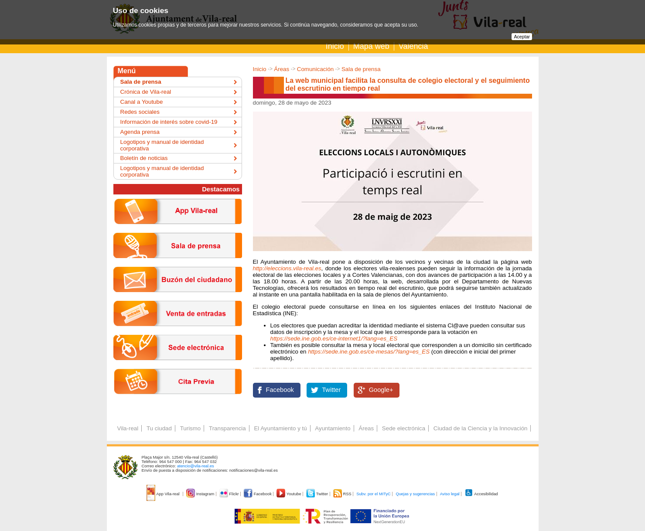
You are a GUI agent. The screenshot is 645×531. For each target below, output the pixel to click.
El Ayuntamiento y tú (280, 428)
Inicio (335, 46)
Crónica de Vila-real (145, 91)
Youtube (289, 494)
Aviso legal (450, 494)
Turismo (190, 428)
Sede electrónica (403, 428)
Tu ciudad (159, 428)
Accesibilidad (481, 494)
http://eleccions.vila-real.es (287, 268)
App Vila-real (164, 494)
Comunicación (315, 69)
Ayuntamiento (332, 428)
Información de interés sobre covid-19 (169, 122)
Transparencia (227, 428)
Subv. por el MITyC (373, 494)
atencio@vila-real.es (195, 466)
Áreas (281, 69)
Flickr (229, 494)
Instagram (200, 494)
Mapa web (371, 46)
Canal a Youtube (141, 102)
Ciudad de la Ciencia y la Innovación (480, 428)
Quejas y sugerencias (415, 494)
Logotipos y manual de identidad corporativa (162, 145)
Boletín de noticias (144, 158)
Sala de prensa (361, 69)
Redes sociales (140, 112)
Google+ (381, 389)
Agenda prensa (140, 132)
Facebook (280, 389)
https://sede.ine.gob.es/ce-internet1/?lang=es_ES (334, 338)
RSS (342, 494)
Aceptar (522, 36)
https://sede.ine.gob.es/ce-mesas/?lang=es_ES (369, 351)
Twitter (331, 389)
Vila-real (128, 428)
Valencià (413, 46)
